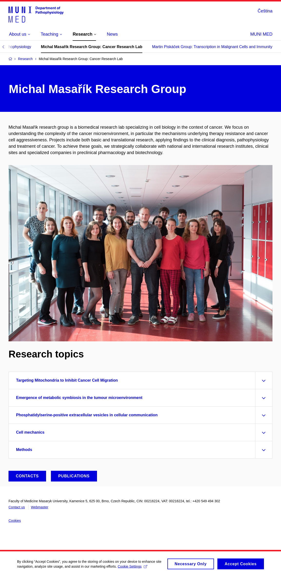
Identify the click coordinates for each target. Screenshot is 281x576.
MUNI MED (261, 34)
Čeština (265, 11)
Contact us (17, 507)
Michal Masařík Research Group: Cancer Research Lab (91, 47)
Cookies (15, 521)
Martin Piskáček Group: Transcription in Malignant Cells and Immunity (212, 47)
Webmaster (39, 507)
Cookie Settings (132, 568)
